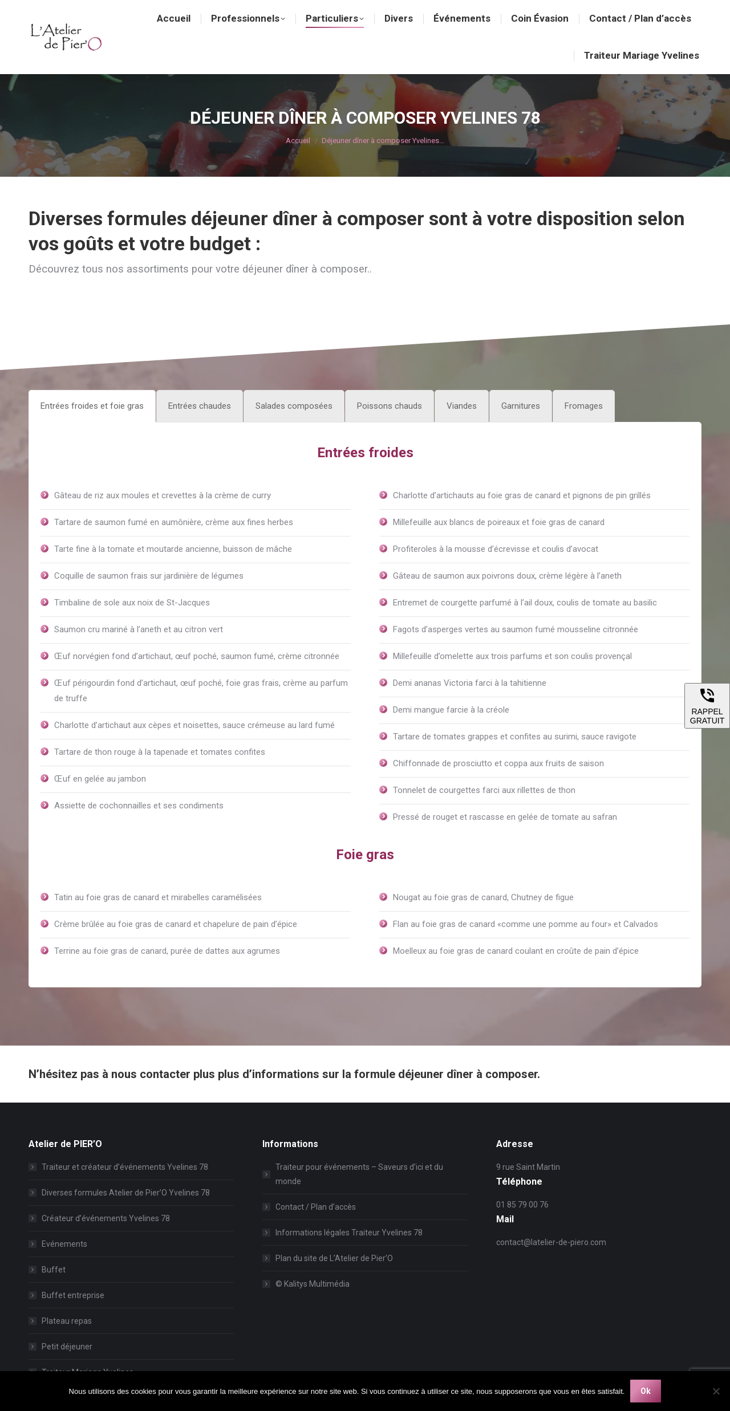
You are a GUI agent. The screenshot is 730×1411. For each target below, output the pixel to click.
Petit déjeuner (67, 1346)
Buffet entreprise (73, 1295)
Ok (645, 1391)
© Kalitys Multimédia (312, 1283)
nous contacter (150, 1074)
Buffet (54, 1269)
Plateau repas (67, 1320)
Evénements (64, 1244)
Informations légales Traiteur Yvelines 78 (349, 1232)
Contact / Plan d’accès (315, 1206)
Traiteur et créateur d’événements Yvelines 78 (125, 1167)
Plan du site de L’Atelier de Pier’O (334, 1258)
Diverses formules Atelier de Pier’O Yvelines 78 (126, 1192)
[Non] (715, 1391)
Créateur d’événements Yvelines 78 (106, 1218)
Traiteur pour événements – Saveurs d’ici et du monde (359, 1174)
